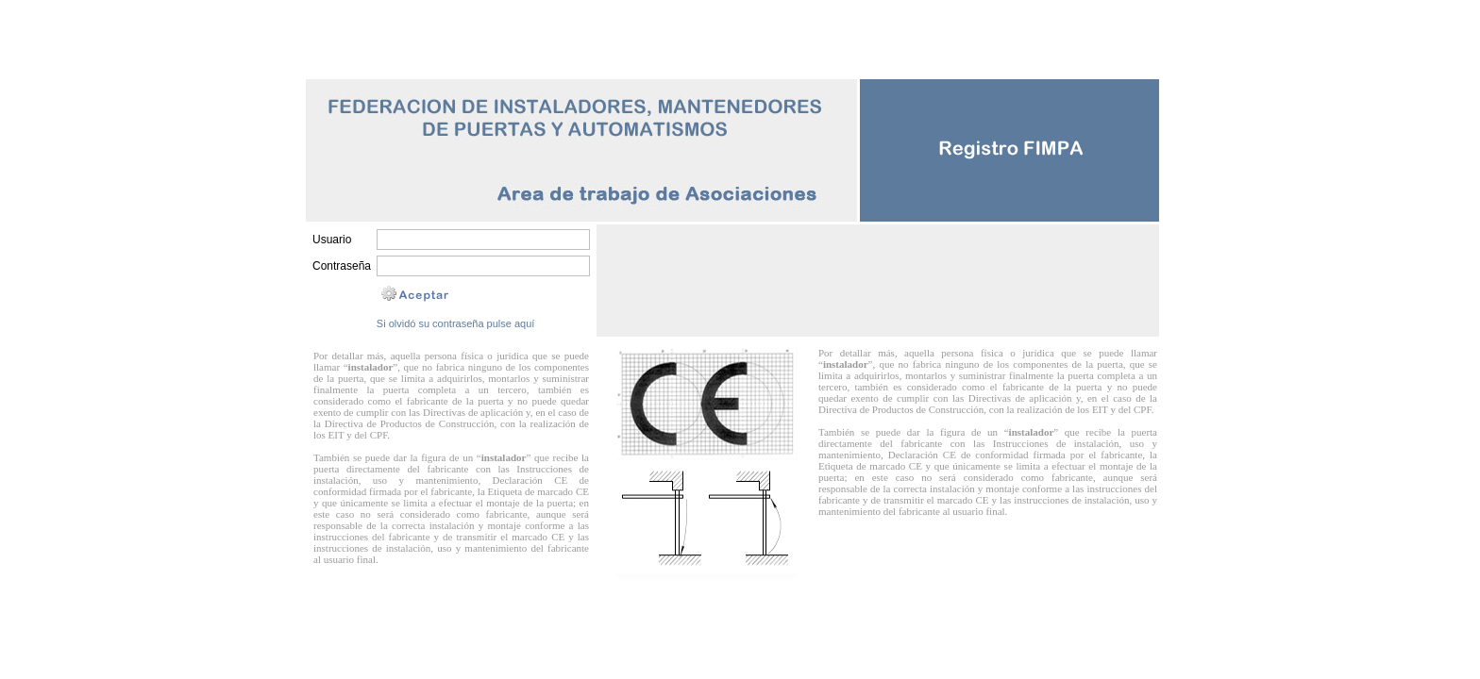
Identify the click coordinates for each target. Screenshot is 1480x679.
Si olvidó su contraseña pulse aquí (456, 323)
